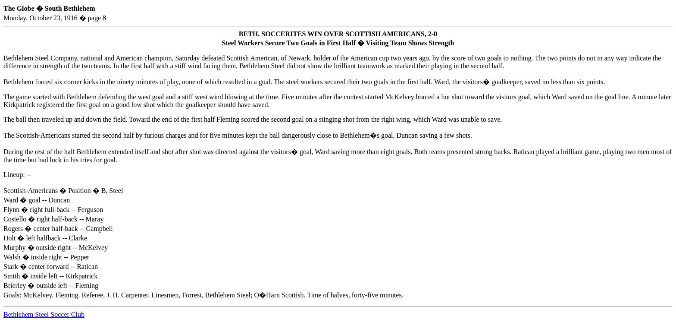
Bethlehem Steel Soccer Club (43, 314)
